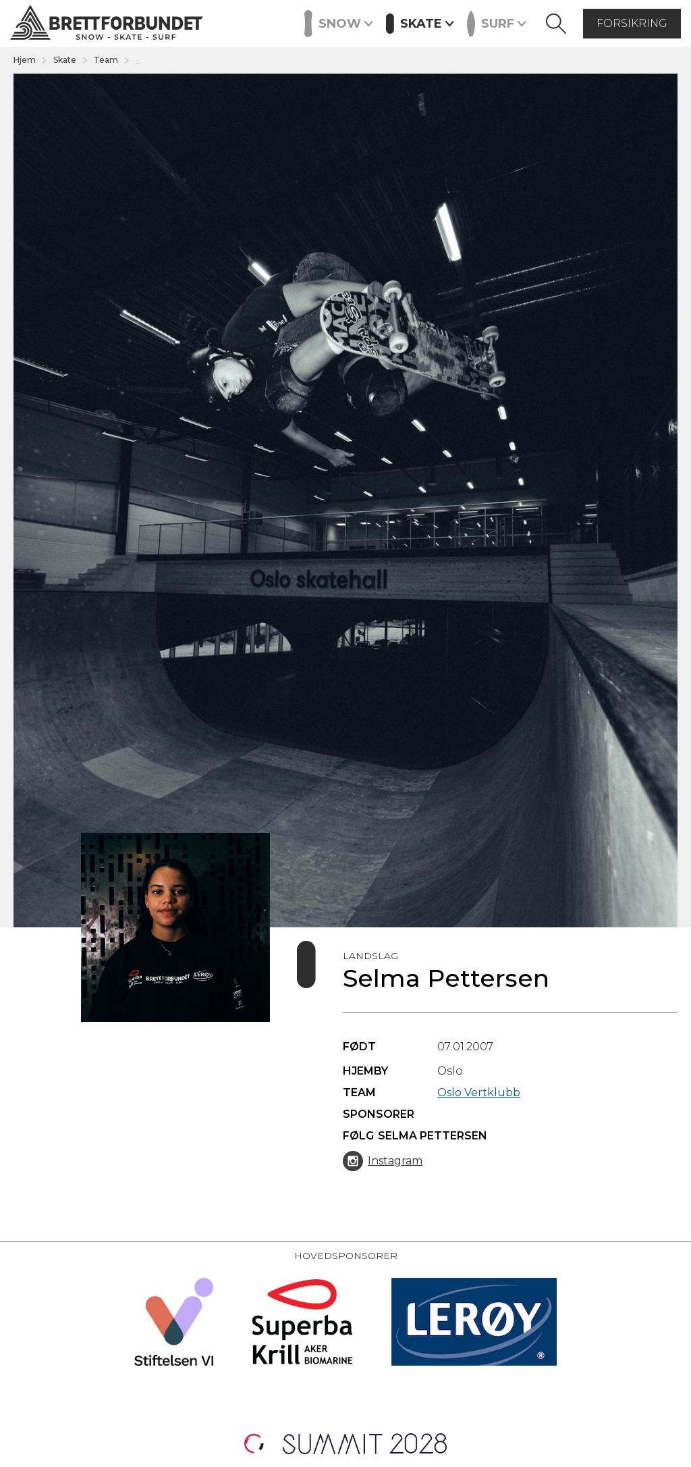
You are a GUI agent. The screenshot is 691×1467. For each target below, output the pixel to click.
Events (240, 22)
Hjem (24, 60)
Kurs (288, 22)
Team (106, 60)
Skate (64, 60)
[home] (106, 24)
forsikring (632, 23)
